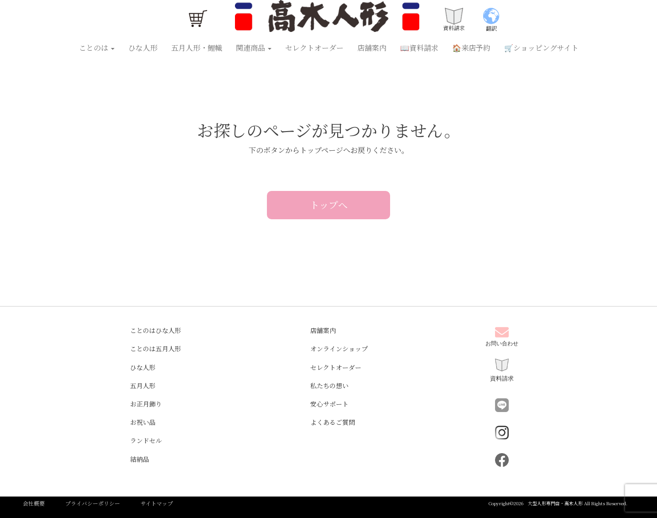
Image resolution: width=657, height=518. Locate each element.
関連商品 (253, 47)
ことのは (97, 47)
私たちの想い (329, 385)
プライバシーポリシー (92, 503)
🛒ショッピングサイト (541, 47)
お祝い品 (143, 422)
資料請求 (502, 370)
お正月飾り (146, 403)
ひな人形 (142, 47)
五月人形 (143, 385)
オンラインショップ (339, 348)
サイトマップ (157, 503)
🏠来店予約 (471, 47)
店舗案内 (371, 47)
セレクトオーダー (314, 47)
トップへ (329, 204)
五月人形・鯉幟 (196, 47)
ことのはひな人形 (155, 330)
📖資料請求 (419, 47)
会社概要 (34, 503)
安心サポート (329, 403)
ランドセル (146, 440)
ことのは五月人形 (155, 348)
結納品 (139, 459)
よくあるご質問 (332, 422)
